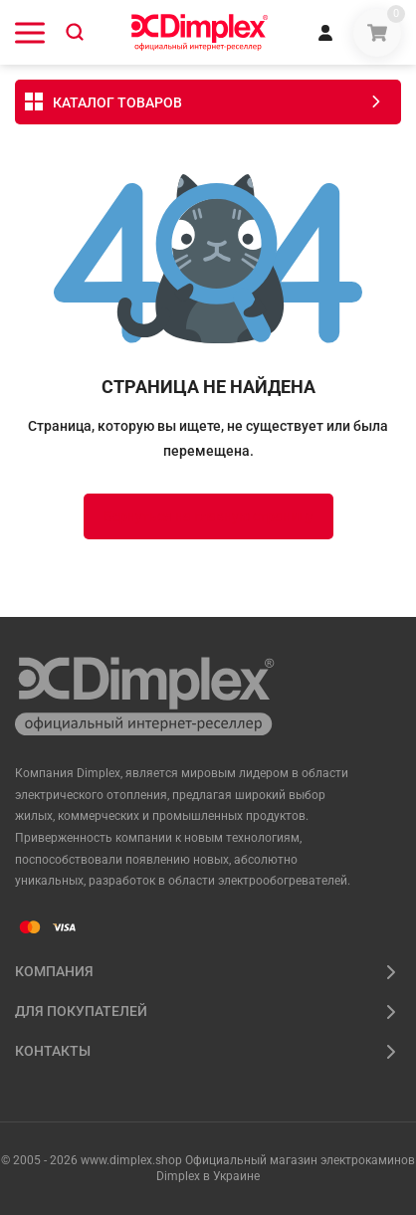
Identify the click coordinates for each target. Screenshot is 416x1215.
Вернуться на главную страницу (208, 516)
